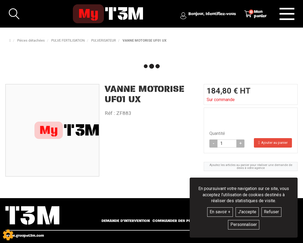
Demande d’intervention (125, 221)
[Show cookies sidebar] (8, 234)
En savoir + (220, 211)
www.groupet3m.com (24, 236)
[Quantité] (226, 145)
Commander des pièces (175, 221)
